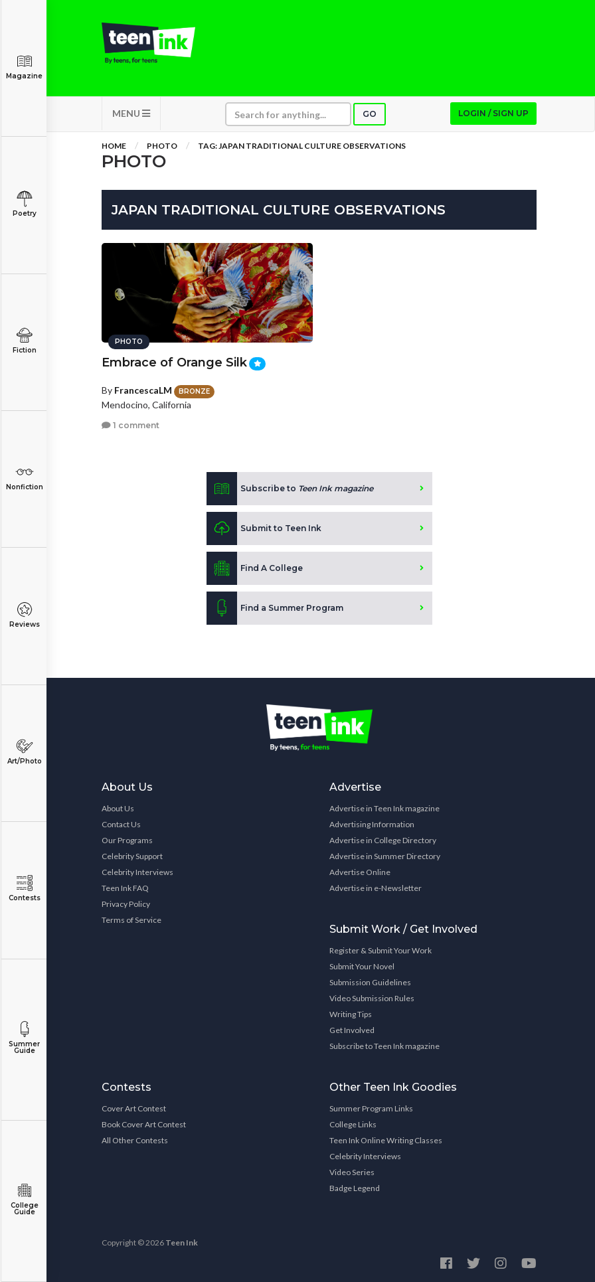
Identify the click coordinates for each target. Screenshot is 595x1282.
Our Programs (127, 840)
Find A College (255, 568)
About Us (118, 808)
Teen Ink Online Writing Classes (385, 1140)
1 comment (130, 425)
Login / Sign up (493, 113)
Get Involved (352, 1030)
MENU (131, 113)
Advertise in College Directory (382, 840)
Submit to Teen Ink (264, 528)
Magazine (24, 66)
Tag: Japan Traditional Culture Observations (302, 146)
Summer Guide (24, 1038)
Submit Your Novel (361, 966)
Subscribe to (290, 488)
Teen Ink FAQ (125, 888)
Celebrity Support (132, 856)
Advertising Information (371, 824)
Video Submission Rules (371, 998)
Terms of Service (131, 920)
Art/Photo (24, 751)
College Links (353, 1124)
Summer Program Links (371, 1108)
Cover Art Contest (134, 1108)
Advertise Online (359, 872)
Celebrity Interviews (137, 872)
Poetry (24, 204)
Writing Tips (350, 1014)
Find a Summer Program (275, 608)
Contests (24, 888)
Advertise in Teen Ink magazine (384, 808)
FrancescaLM (143, 390)
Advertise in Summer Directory (384, 856)
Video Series (352, 1172)
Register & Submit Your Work (380, 950)
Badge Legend (354, 1188)
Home (114, 146)
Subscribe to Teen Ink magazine (384, 1046)
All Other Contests (135, 1140)
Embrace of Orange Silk (174, 362)
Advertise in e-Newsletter (375, 888)
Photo (162, 146)
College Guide (24, 1199)
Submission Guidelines (370, 982)
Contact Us (121, 824)
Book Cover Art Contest (144, 1124)
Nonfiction (24, 477)
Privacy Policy (126, 904)
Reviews (24, 615)
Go (370, 114)
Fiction (24, 341)
